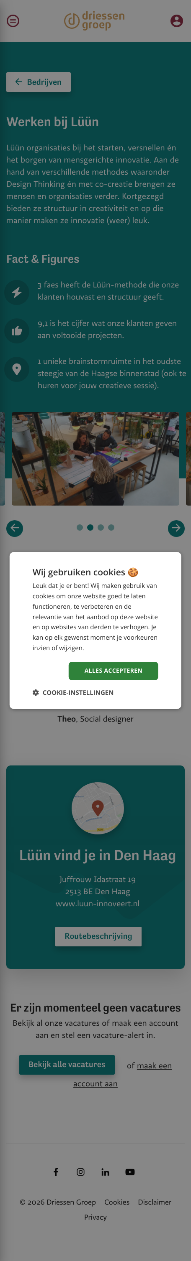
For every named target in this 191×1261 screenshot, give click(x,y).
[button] (73, 693)
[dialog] (95, 630)
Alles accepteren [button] (113, 670)
